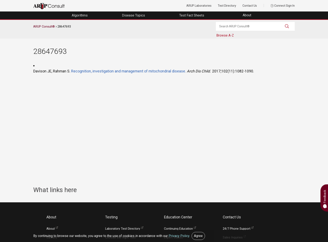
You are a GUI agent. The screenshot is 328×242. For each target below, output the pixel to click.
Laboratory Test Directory (122, 229)
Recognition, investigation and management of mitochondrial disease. (128, 71)
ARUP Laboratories (198, 5)
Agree (198, 236)
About (247, 15)
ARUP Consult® (44, 26)
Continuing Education (178, 229)
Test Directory (227, 5)
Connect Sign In (282, 5)
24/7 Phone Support (236, 229)
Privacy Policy (179, 236)
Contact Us (249, 5)
